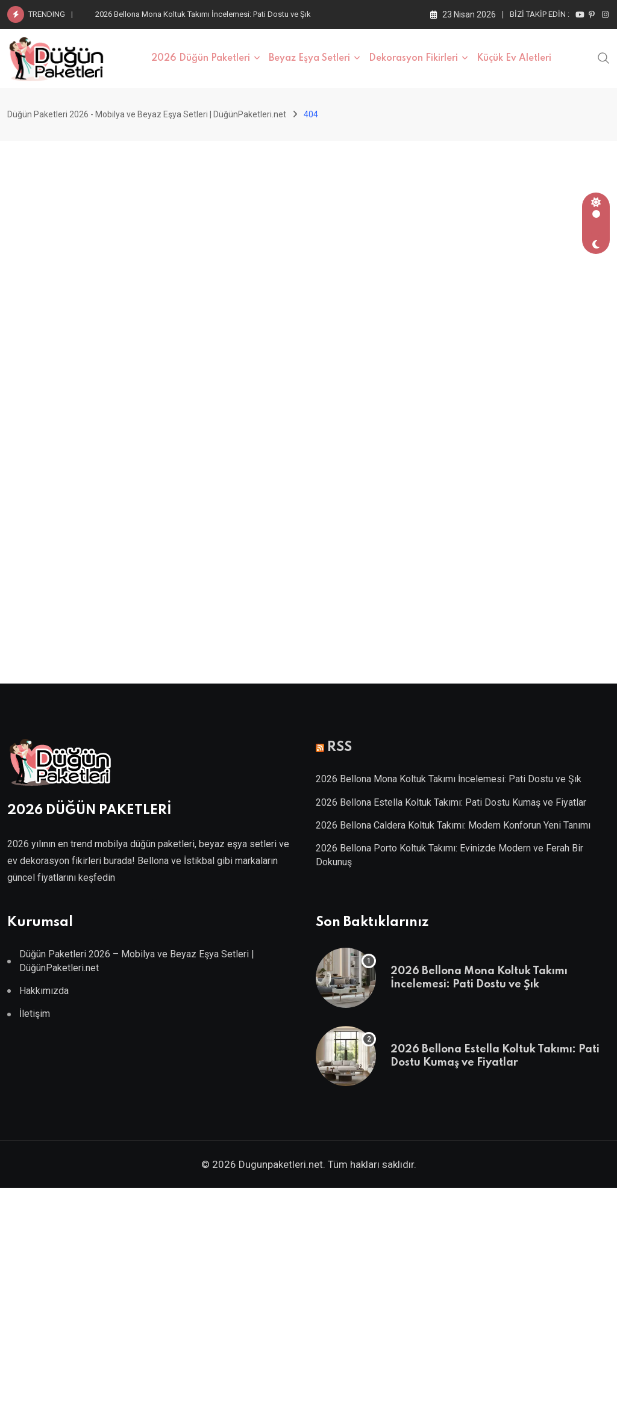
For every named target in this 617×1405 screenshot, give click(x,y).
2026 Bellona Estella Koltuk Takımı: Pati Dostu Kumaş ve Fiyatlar (451, 802)
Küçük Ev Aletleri (514, 58)
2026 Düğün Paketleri (200, 58)
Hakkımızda (44, 990)
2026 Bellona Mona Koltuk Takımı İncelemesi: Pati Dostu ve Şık (203, 14)
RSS (339, 747)
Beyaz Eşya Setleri (309, 58)
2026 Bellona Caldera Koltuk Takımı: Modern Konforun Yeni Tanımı (453, 825)
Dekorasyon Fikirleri (413, 58)
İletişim (34, 1013)
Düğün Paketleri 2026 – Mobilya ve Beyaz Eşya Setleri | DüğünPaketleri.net (136, 960)
